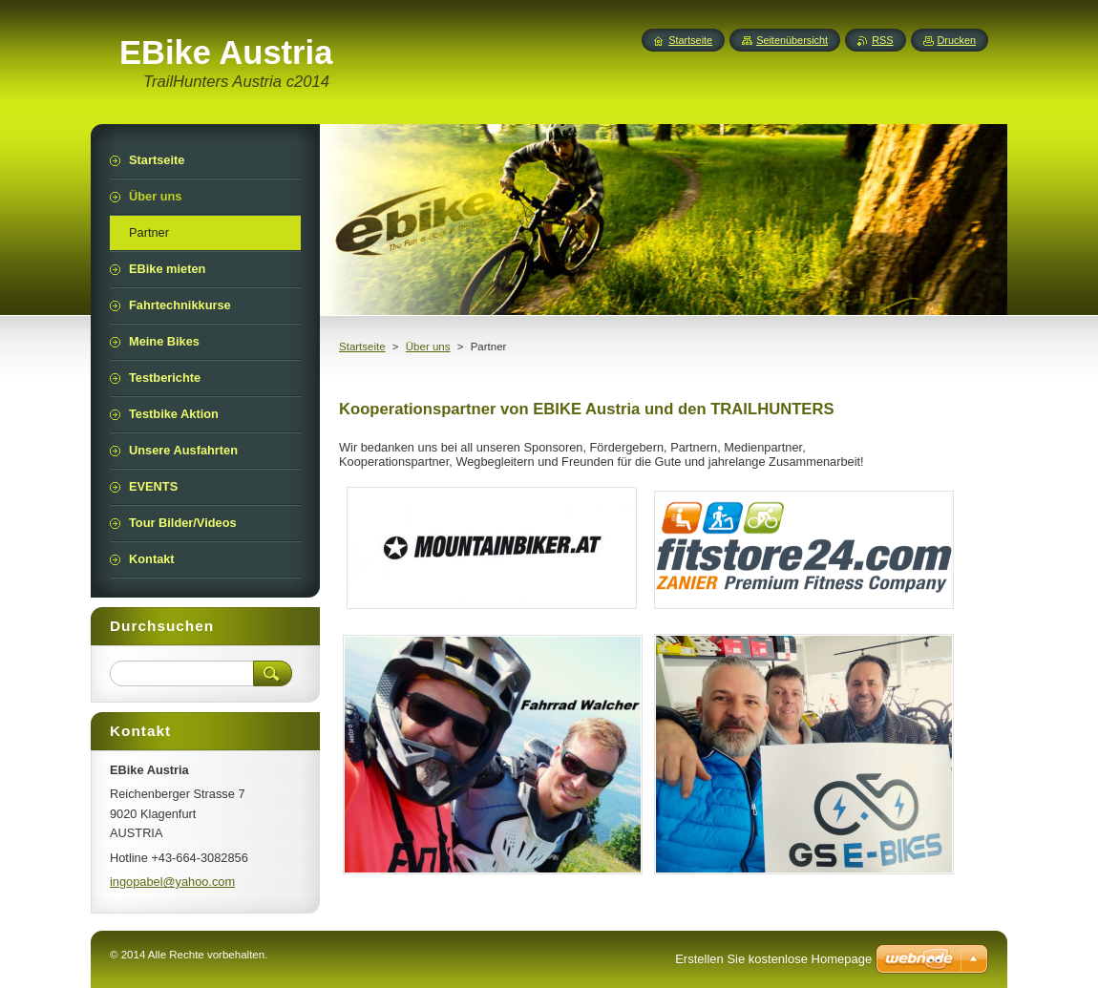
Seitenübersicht (792, 40)
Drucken (957, 40)
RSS (882, 40)
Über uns (428, 346)
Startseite (362, 346)
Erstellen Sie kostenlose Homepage (773, 959)
